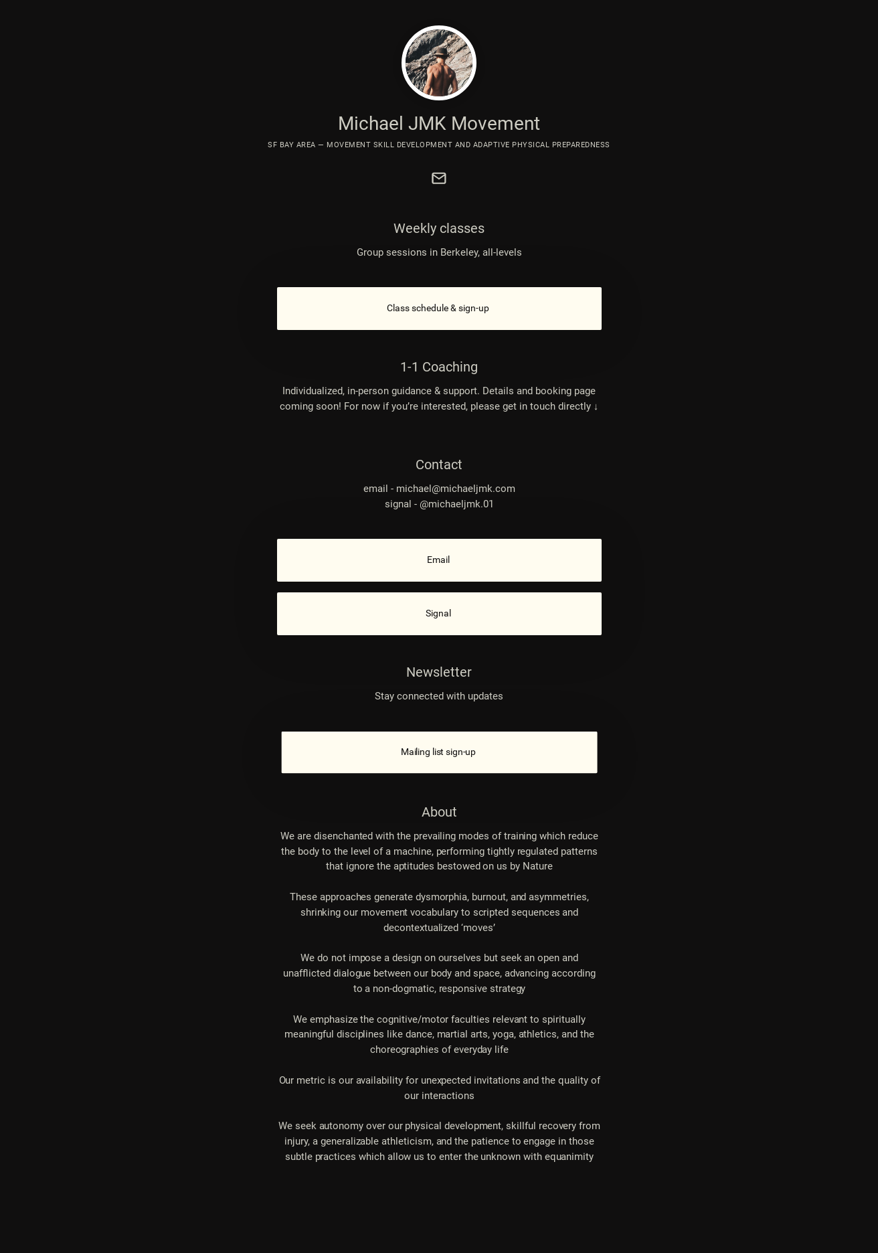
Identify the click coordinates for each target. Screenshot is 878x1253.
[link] (439, 178)
